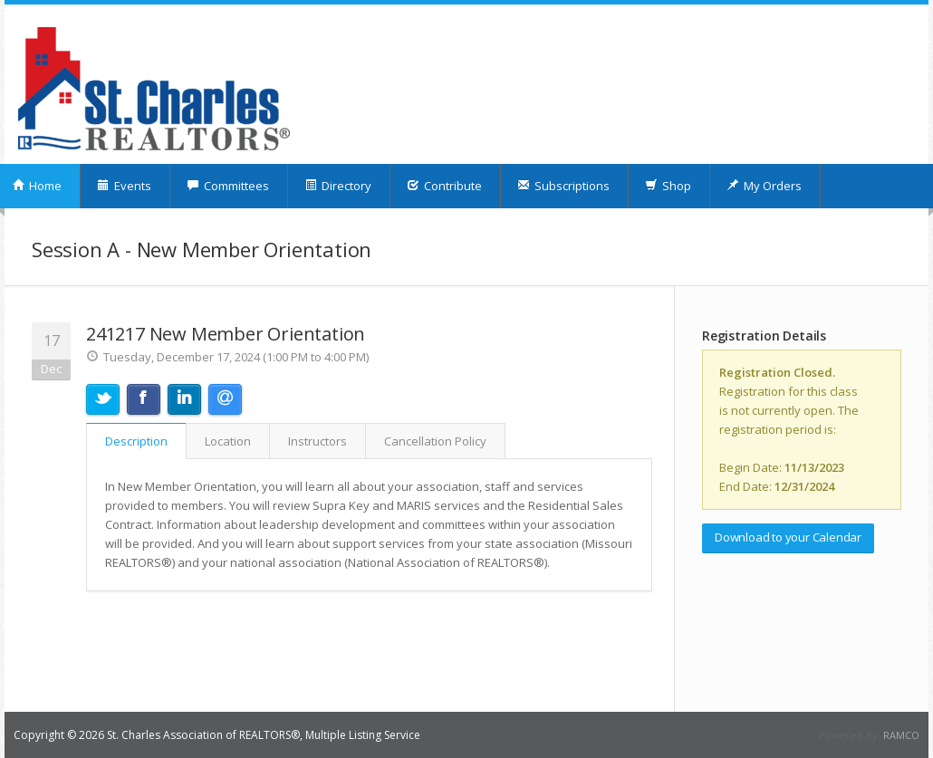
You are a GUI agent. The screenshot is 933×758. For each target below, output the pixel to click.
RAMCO (901, 735)
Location (228, 441)
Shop (668, 186)
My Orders (764, 186)
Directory (337, 186)
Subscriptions (563, 186)
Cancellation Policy (435, 441)
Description (136, 441)
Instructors (317, 441)
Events (124, 186)
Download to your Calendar (788, 537)
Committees (228, 186)
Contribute (444, 186)
